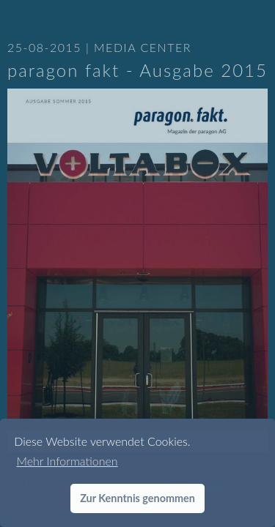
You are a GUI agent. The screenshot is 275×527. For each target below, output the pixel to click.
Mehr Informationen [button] (66, 461)
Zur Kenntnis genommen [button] (137, 498)
